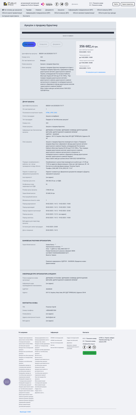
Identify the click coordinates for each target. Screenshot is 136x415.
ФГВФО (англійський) (56, 340)
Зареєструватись (127, 4)
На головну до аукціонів (12, 10)
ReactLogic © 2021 (25, 412)
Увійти (116, 4)
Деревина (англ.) (39, 392)
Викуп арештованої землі (25, 394)
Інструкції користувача (10, 16)
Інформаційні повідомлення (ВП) (38, 13)
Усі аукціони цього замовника (95, 72)
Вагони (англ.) (38, 357)
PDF (52, 112)
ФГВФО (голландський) (57, 337)
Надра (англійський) (72, 340)
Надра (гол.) (38, 388)
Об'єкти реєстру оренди (107, 13)
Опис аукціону (29, 44)
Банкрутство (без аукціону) (26, 355)
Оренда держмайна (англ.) (42, 339)
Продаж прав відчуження (25, 337)
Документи (49, 10)
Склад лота (43, 44)
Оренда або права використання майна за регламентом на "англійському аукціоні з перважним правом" (41, 371)
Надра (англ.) (38, 390)
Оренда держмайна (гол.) (41, 337)
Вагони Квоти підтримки (57, 347)
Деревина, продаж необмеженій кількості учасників (73, 346)
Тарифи (28, 10)
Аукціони (61, 10)
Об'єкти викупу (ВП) (61, 13)
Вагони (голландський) (57, 342)
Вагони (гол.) (38, 355)
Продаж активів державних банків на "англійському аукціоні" (42, 351)
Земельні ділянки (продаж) (26, 398)
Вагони (52, 345)
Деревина (69, 342)
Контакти (26, 16)
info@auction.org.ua (89, 344)
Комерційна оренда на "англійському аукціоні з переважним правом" (25, 375)
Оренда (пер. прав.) (40, 341)
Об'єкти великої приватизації (83, 13)
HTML (48, 112)
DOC (55, 112)
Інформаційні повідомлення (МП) (80, 10)
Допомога (75, 4)
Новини (38, 10)
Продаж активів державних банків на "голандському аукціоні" (42, 345)
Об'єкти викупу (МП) (104, 10)
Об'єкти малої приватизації (12, 13)
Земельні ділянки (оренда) (26, 396)
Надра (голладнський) (73, 337)
